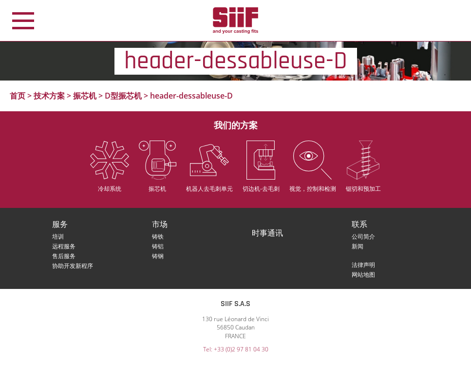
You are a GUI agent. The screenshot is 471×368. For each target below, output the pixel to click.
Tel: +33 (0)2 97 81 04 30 (235, 349)
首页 (17, 95)
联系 (359, 225)
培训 (58, 236)
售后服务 (63, 256)
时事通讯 (267, 233)
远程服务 (63, 246)
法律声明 (363, 265)
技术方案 (49, 95)
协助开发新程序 (72, 266)
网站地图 (363, 274)
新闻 (357, 246)
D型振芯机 (123, 95)
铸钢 (158, 256)
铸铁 (158, 236)
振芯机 (84, 95)
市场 (160, 225)
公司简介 (363, 236)
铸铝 (158, 246)
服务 (60, 225)
